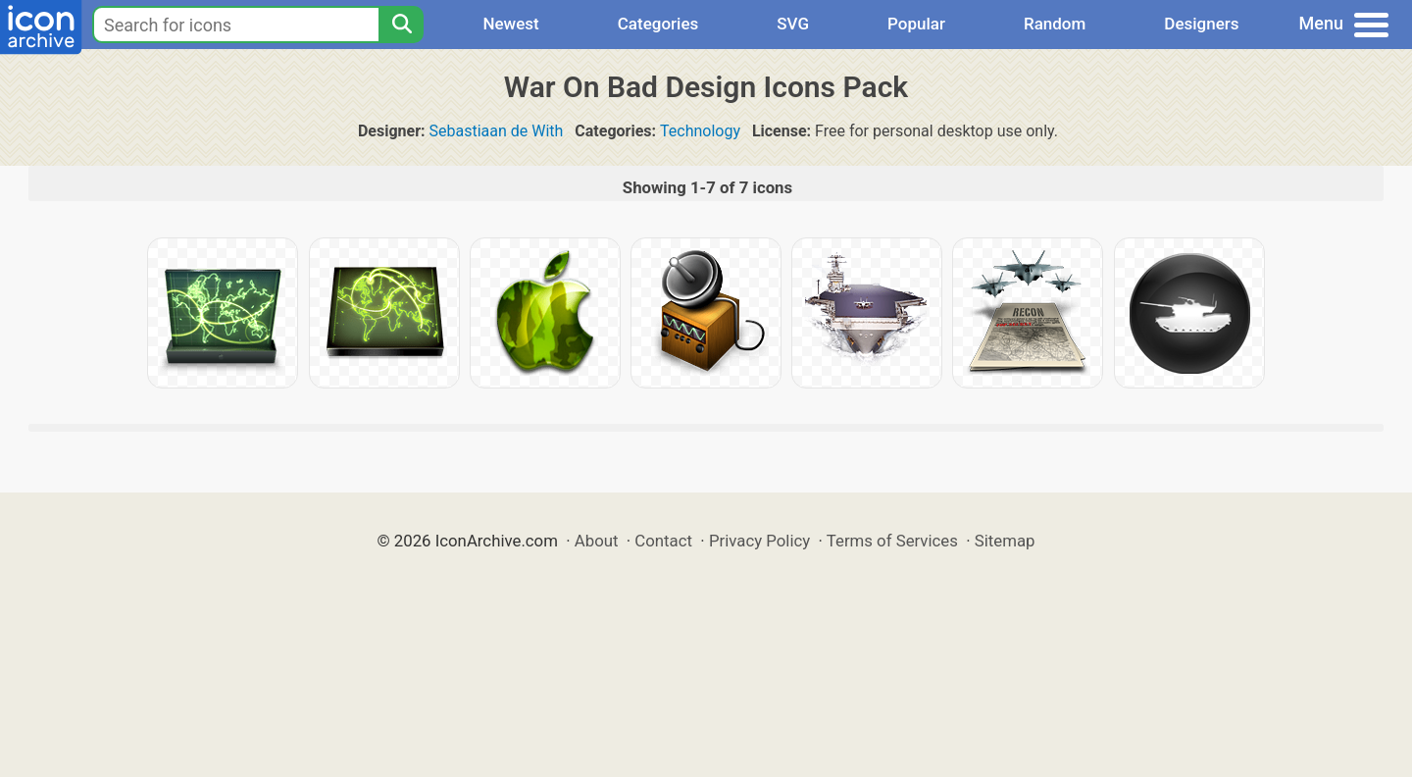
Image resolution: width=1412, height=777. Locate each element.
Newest (510, 23)
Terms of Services (892, 540)
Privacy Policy (759, 540)
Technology (700, 131)
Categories (658, 23)
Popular (916, 23)
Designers (1201, 23)
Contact (663, 540)
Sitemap (1005, 540)
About (597, 540)
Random (1054, 23)
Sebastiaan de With (496, 131)
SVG (793, 23)
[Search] (401, 24)
